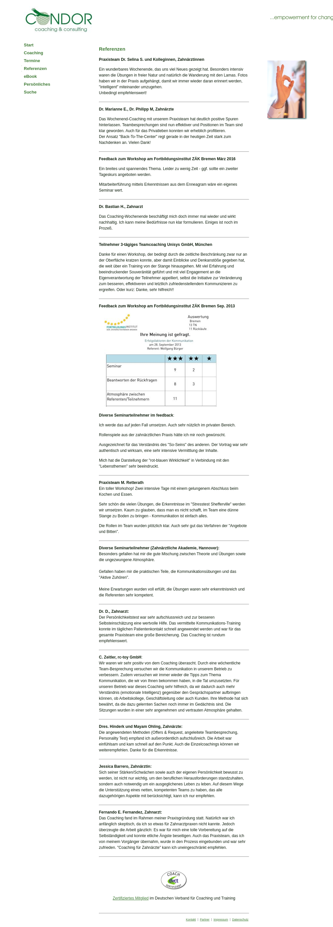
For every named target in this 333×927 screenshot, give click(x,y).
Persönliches (37, 84)
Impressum (221, 919)
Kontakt (191, 919)
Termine (32, 60)
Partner (205, 919)
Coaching (33, 52)
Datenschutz (240, 919)
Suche (30, 92)
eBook (30, 76)
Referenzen (35, 68)
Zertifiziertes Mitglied (131, 898)
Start (29, 45)
